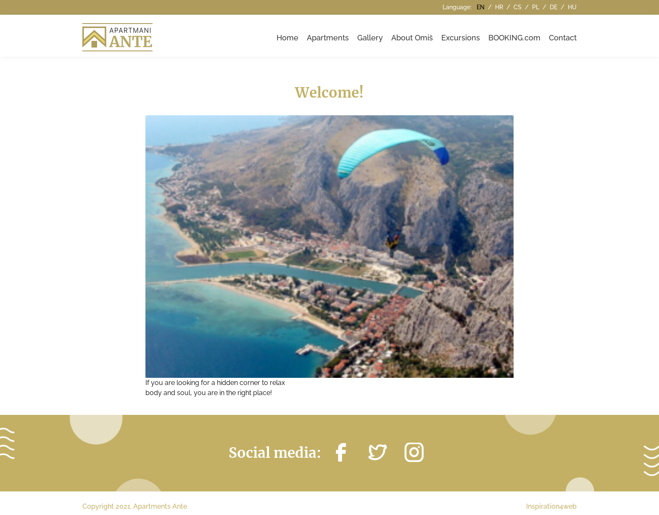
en (481, 7)
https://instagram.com (414, 452)
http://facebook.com (341, 452)
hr (500, 7)
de (554, 7)
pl (536, 7)
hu (572, 7)
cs (518, 7)
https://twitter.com (377, 452)
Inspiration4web (551, 506)
